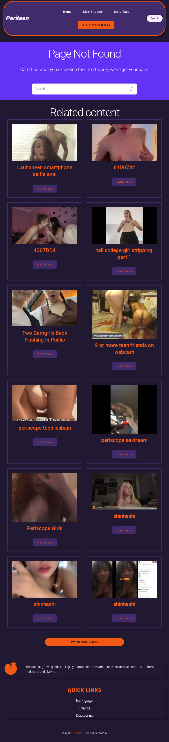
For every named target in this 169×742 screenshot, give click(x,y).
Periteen (17, 18)
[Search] (131, 89)
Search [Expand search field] (155, 18)
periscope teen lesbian (44, 428)
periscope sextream (124, 440)
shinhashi (124, 516)
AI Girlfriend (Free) (96, 25)
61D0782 (124, 167)
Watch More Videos (84, 642)
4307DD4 (45, 250)
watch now (44, 188)
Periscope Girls (44, 528)
